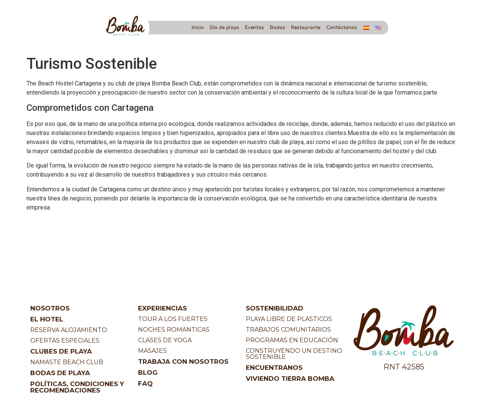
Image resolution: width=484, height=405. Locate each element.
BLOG (148, 372)
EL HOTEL (46, 319)
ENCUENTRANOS (274, 367)
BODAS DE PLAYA (60, 373)
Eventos (254, 27)
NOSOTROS (50, 308)
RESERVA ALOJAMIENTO (68, 330)
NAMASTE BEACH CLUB (66, 362)
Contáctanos (341, 27)
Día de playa (224, 27)
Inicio (198, 27)
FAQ (145, 383)
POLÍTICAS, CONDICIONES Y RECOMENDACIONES (77, 387)
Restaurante (305, 27)
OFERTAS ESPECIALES (64, 340)
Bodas (277, 27)
